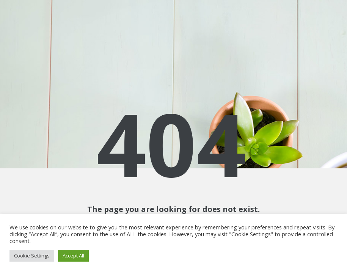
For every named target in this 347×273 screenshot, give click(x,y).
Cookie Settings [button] (32, 255)
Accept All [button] (73, 255)
